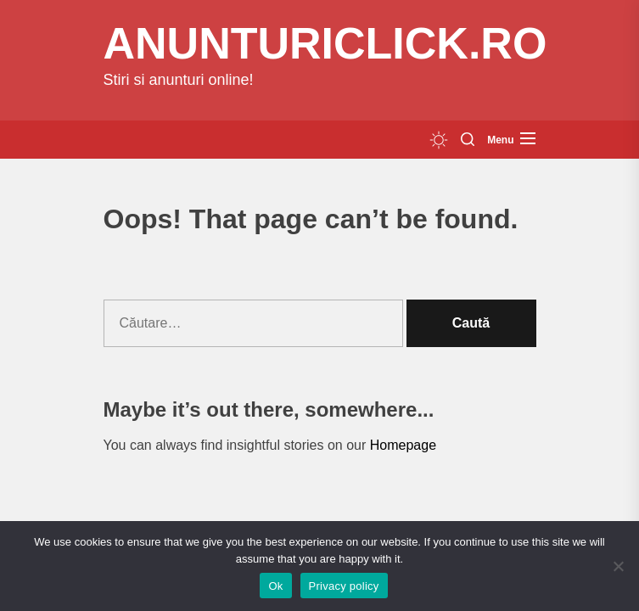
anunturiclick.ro (325, 43)
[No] (617, 566)
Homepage (403, 445)
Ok (275, 586)
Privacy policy (344, 586)
